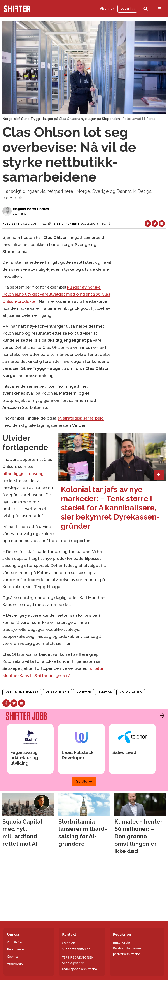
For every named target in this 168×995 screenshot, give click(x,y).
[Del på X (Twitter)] (155, 223)
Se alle (81, 781)
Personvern (15, 949)
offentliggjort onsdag (23, 473)
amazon (105, 692)
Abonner (107, 8)
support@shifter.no (76, 949)
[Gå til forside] (17, 8)
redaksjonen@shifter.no (79, 969)
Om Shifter (15, 942)
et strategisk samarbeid (81, 418)
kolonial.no (130, 692)
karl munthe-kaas (22, 692)
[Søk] (145, 9)
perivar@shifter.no (126, 954)
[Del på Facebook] (148, 223)
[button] (161, 715)
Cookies (13, 956)
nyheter (83, 692)
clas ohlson (57, 692)
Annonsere (15, 963)
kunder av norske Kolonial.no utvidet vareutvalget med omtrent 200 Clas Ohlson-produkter (56, 294)
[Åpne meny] (160, 8)
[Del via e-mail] (162, 223)
